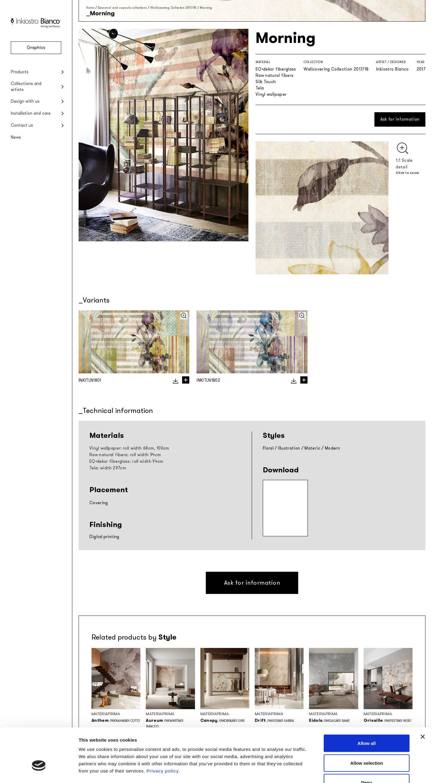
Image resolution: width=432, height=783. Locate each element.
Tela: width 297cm (107, 468)
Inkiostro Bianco (392, 69)
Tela (260, 88)
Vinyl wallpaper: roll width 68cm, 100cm (129, 448)
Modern (332, 448)
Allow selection (366, 724)
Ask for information (400, 119)
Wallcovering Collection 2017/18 (173, 8)
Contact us (22, 125)
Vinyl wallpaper (271, 94)
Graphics (36, 47)
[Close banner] (423, 698)
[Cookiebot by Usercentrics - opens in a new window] (39, 771)
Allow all (367, 704)
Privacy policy (162, 731)
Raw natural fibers (274, 75)
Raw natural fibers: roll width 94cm (125, 455)
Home (90, 8)
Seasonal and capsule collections (122, 8)
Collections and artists (26, 86)
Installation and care (31, 113)
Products (19, 72)
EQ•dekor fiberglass (276, 69)
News (16, 137)
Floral (268, 448)
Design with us (25, 101)
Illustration (289, 448)
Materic (312, 448)
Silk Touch (266, 82)
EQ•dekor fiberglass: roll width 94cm (126, 461)
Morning (206, 8)
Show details (315, 771)
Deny (366, 743)
